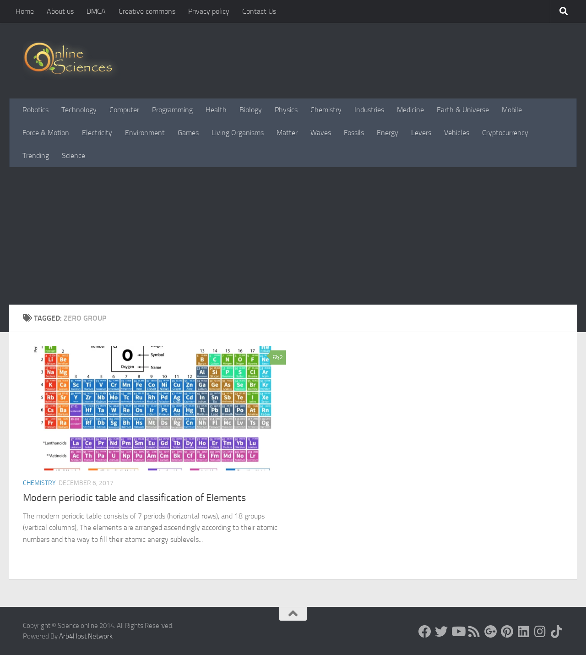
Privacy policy (208, 11)
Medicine (410, 109)
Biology (250, 109)
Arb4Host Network (86, 636)
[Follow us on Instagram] (540, 631)
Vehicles (456, 132)
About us (60, 11)
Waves (320, 132)
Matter (287, 132)
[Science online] (424, 631)
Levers (421, 132)
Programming (172, 109)
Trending (35, 155)
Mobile (512, 109)
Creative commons (147, 11)
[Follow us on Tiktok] (556, 631)
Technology (79, 109)
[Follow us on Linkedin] (523, 631)
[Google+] (490, 631)
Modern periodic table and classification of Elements (134, 498)
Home (25, 11)
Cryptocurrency (505, 132)
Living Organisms (238, 132)
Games (188, 132)
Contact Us (259, 11)
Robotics (35, 109)
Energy (387, 132)
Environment (145, 132)
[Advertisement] (293, 236)
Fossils (354, 132)
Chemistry (326, 109)
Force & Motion (45, 132)
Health (216, 109)
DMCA (96, 11)
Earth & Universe (463, 109)
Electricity (97, 132)
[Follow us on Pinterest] (507, 631)
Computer (124, 109)
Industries (369, 109)
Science (73, 155)
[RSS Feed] (474, 631)
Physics (286, 109)
